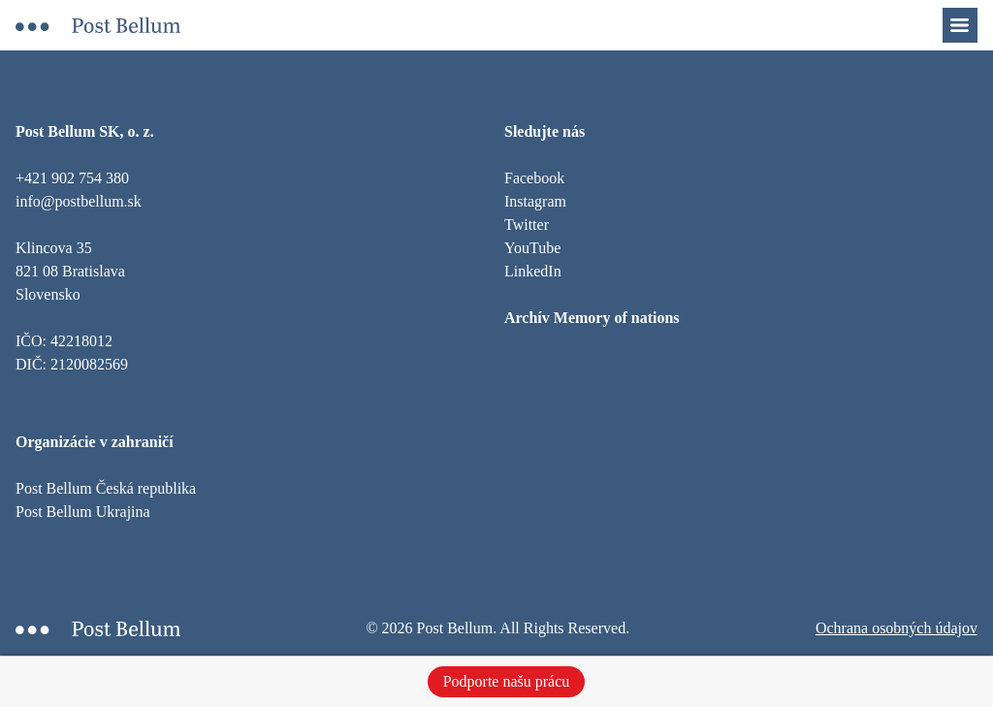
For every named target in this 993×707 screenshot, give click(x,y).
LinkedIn (532, 271)
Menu (969, 19)
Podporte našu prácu (506, 681)
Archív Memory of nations (592, 317)
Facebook (534, 178)
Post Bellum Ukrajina (83, 511)
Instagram (535, 201)
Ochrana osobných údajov (896, 628)
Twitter (526, 224)
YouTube (532, 248)
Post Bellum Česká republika (106, 488)
